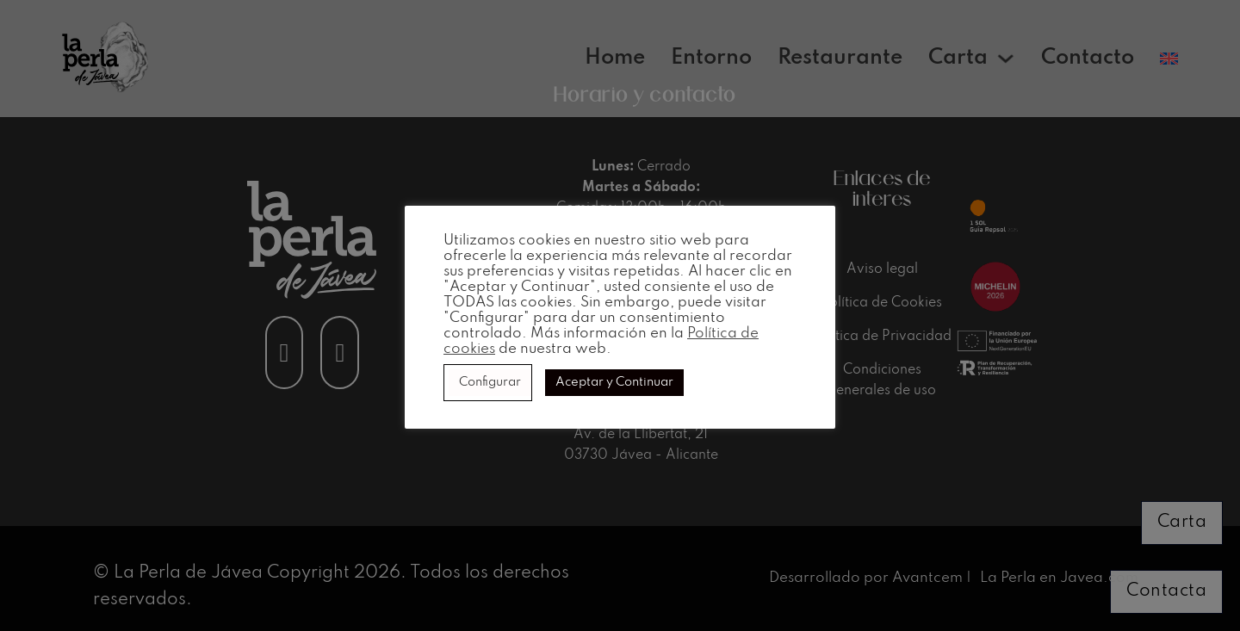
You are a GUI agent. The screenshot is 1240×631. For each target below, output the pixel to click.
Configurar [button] (490, 382)
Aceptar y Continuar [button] (614, 382)
